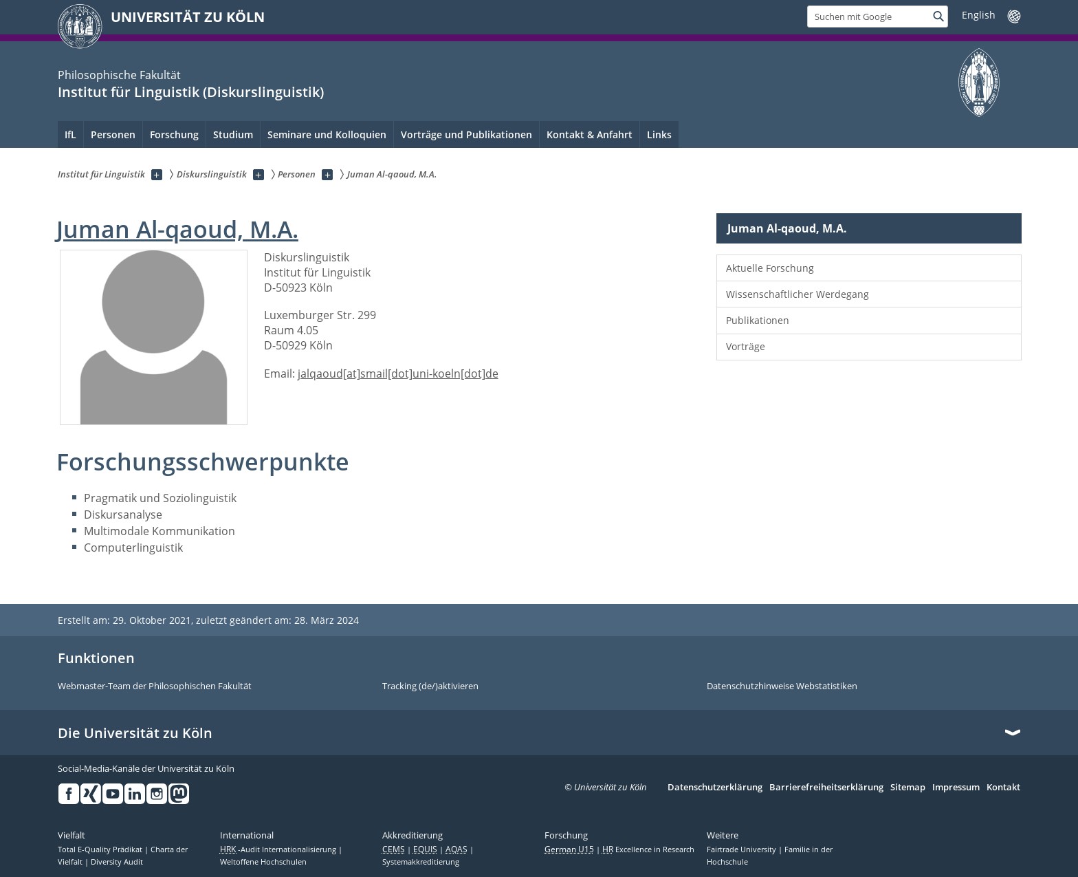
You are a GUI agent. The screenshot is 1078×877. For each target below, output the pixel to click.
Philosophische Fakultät (119, 75)
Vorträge (745, 346)
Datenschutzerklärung (715, 787)
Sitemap (907, 787)
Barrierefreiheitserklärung (826, 787)
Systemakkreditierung (420, 862)
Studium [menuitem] (233, 134)
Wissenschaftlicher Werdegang (797, 294)
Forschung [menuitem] (174, 134)
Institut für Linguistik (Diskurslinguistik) (191, 92)
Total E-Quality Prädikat (101, 849)
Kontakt (1003, 787)
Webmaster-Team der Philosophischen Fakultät (155, 686)
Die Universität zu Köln (135, 733)
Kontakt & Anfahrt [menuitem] (589, 134)
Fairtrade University (742, 849)
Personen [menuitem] (113, 134)
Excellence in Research (648, 849)
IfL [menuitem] (70, 134)
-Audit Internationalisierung (279, 849)
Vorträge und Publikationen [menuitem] (466, 134)
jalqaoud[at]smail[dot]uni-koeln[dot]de (398, 373)
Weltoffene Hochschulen (263, 862)
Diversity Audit (117, 862)
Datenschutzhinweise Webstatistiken (782, 686)
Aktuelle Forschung (770, 267)
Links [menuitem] (659, 134)
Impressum (956, 787)
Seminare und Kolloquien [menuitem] (326, 134)
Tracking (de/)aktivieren (430, 686)
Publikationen (757, 320)
